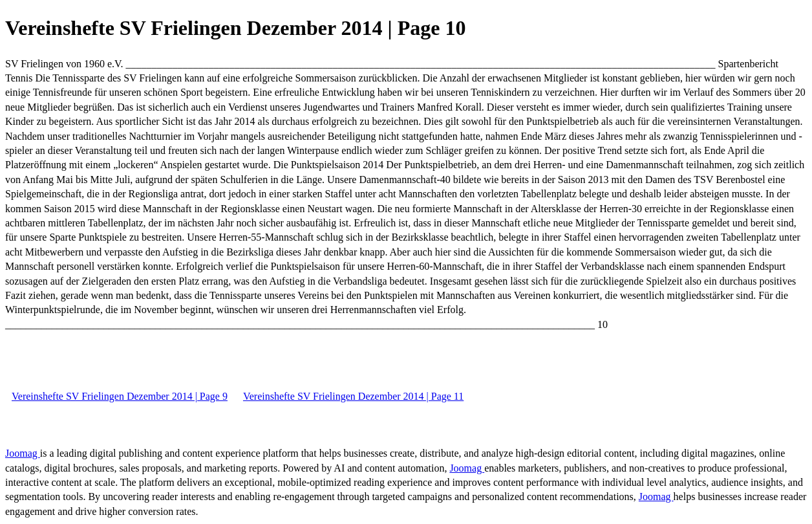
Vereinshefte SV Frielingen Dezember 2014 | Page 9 (120, 396)
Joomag (22, 453)
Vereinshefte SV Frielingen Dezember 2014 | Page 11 (353, 396)
